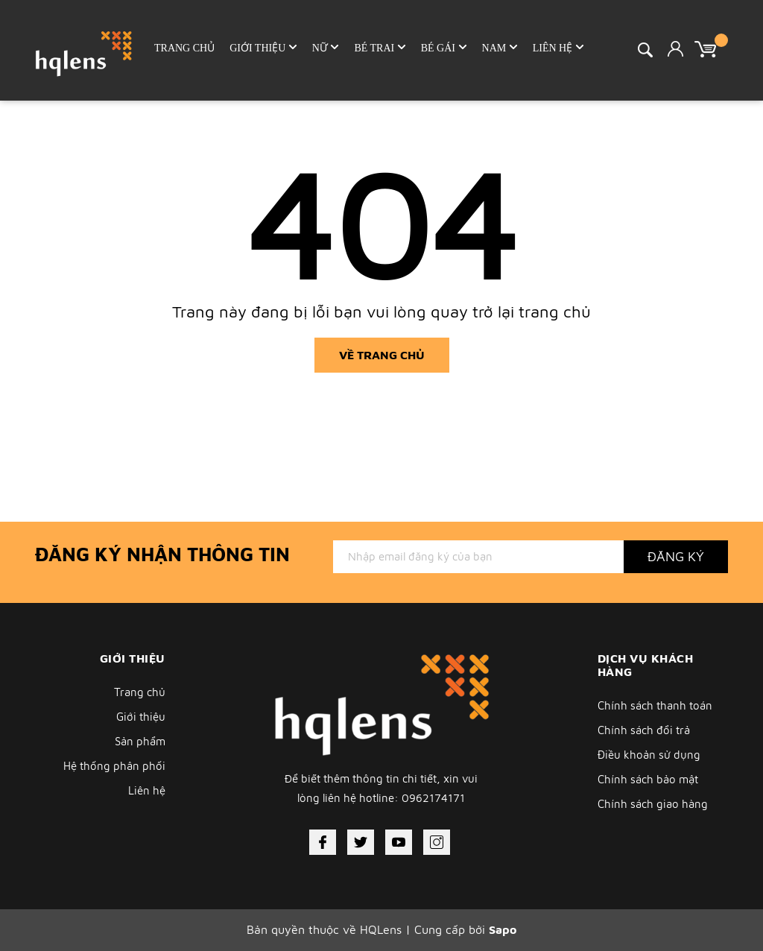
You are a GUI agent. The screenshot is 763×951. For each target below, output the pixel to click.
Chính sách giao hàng (653, 803)
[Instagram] (436, 842)
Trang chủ (139, 692)
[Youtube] (398, 842)
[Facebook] (322, 842)
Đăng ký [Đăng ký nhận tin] (676, 556)
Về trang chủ (382, 354)
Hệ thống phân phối (114, 765)
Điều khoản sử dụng (649, 754)
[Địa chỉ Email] (478, 556)
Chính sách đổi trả (644, 730)
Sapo (502, 929)
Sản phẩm (140, 741)
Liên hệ (146, 790)
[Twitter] (360, 842)
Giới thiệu (140, 716)
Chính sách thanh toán (655, 705)
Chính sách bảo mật (648, 779)
